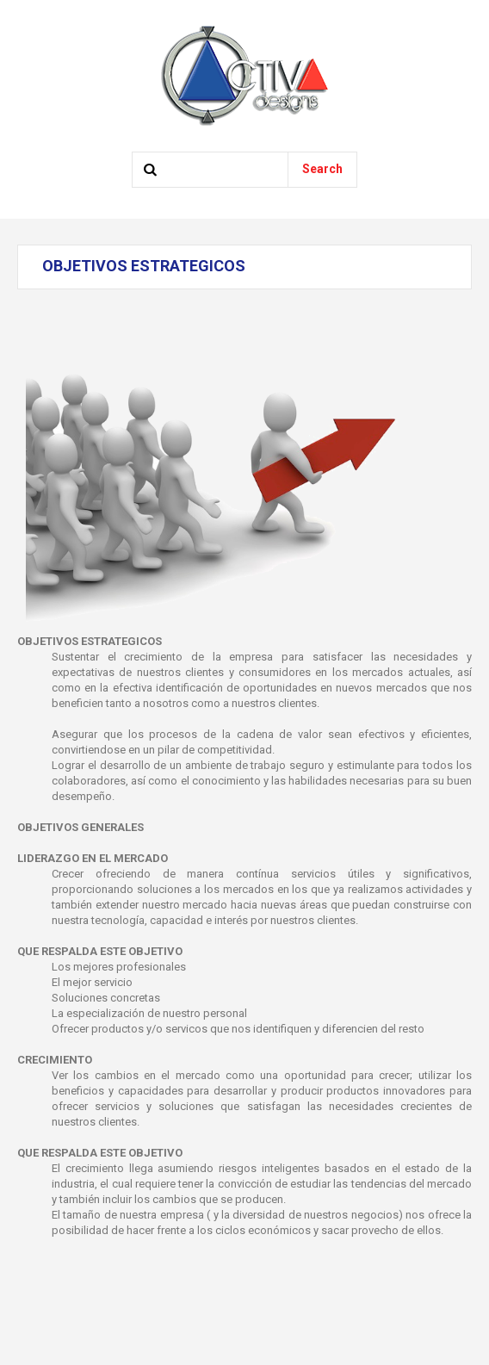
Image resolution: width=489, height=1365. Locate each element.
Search (322, 169)
